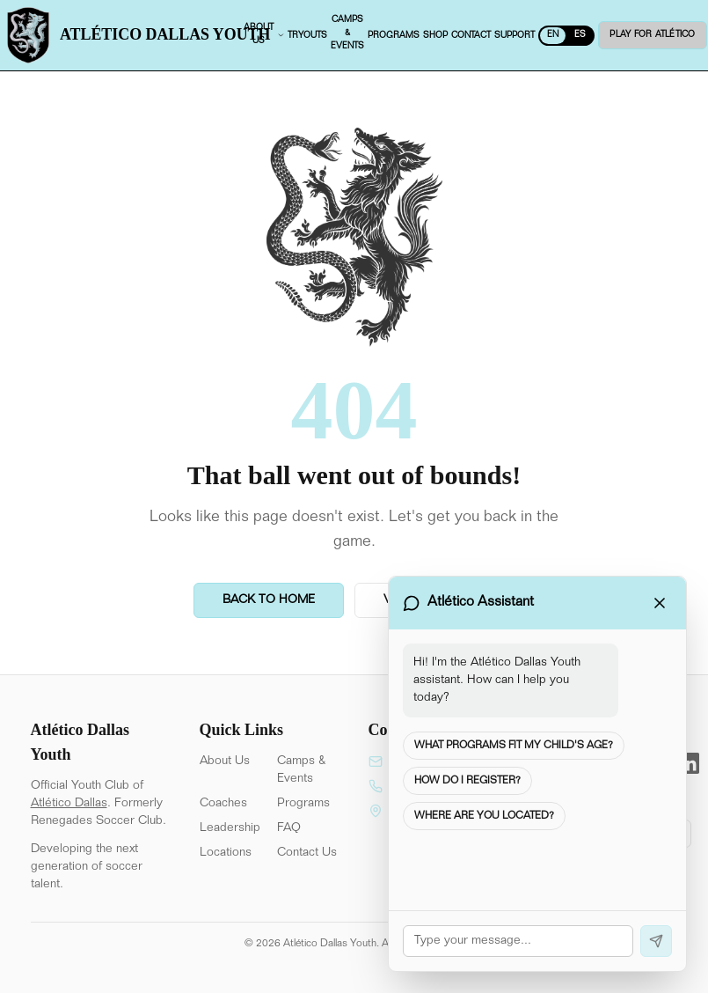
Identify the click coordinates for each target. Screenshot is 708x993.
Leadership (230, 828)
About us (265, 35)
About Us (225, 761)
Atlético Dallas (69, 804)
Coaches (223, 804)
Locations (226, 853)
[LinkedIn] (688, 763)
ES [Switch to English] (582, 35)
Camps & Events (301, 770)
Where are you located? (484, 816)
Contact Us (307, 853)
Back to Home (269, 600)
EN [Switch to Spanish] (554, 35)
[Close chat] (659, 603)
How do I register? (467, 781)
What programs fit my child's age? (513, 745)
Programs (303, 804)
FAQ (289, 828)
